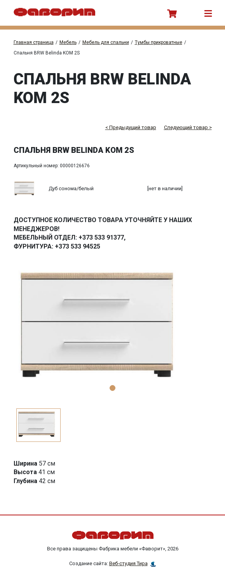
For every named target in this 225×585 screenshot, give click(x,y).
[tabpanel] (113, 329)
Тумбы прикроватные (158, 42)
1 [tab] (112, 388)
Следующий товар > (188, 127)
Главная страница (34, 42)
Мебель (68, 42)
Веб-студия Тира (128, 563)
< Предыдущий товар (130, 127)
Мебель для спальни (105, 42)
